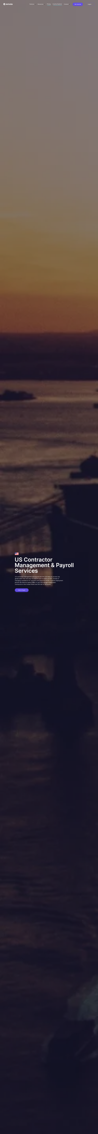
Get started (78, 4)
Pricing (49, 4)
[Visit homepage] (8, 4)
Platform (33, 4)
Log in (89, 4)
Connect (67, 4)
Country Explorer (57, 4)
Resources (41, 4)
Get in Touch (21, 590)
